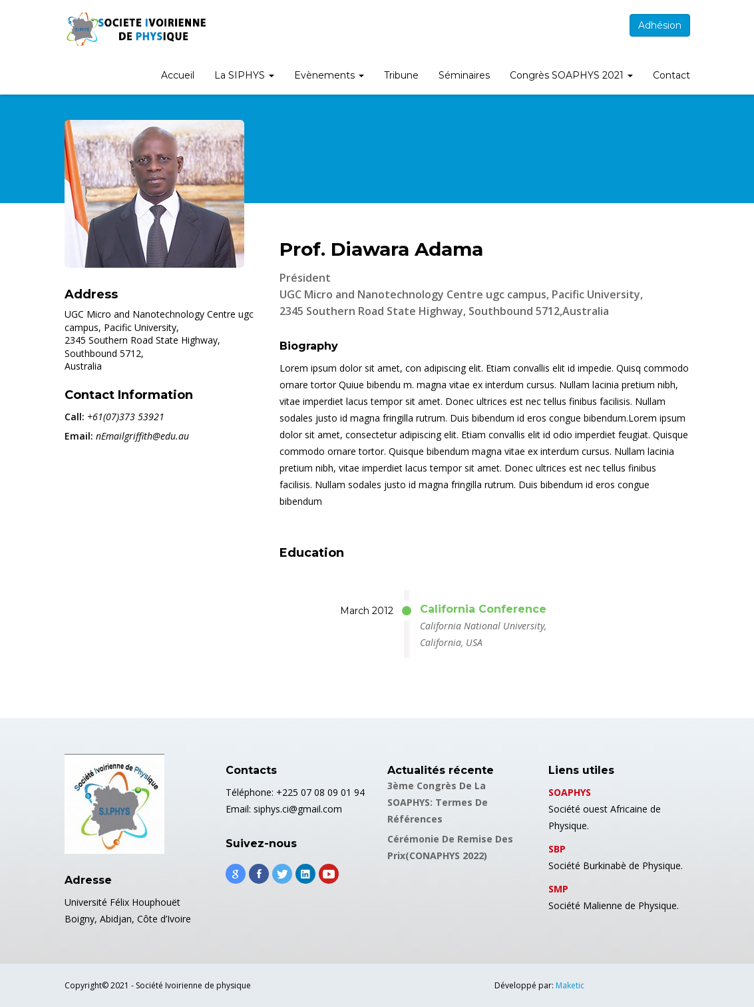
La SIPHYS (244, 75)
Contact (671, 75)
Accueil (177, 75)
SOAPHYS (569, 792)
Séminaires (464, 75)
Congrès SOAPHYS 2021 (571, 75)
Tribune (401, 75)
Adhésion (659, 25)
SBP (557, 848)
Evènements (329, 75)
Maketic (570, 985)
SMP (558, 888)
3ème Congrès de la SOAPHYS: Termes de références (437, 802)
